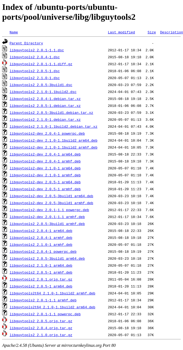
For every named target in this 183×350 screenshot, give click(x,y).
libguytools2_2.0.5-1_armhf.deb (41, 272)
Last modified (121, 32)
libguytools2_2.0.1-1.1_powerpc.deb (45, 314)
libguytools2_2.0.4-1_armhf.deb (41, 237)
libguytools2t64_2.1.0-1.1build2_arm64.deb (52, 307)
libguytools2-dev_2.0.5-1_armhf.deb (45, 188)
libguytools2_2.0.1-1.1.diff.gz (41, 63)
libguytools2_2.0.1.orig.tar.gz (41, 279)
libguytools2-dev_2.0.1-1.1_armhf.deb (47, 216)
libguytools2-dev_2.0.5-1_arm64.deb (45, 182)
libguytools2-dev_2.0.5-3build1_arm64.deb (51, 195)
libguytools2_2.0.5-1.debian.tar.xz (45, 105)
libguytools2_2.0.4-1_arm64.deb (41, 230)
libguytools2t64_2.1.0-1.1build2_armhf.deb (52, 293)
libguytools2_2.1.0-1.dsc (35, 77)
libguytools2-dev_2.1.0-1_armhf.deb (45, 175)
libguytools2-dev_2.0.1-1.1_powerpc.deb (49, 209)
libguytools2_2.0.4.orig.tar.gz (41, 327)
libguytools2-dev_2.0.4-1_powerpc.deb (47, 133)
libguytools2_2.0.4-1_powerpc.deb (43, 251)
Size (152, 32)
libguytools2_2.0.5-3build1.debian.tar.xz (51, 112)
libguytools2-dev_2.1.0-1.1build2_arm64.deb (54, 140)
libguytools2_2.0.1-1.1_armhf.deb (43, 300)
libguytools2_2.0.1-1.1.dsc (37, 50)
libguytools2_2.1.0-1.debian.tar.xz (45, 119)
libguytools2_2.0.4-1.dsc (35, 57)
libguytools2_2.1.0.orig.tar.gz (41, 334)
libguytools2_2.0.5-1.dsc (35, 70)
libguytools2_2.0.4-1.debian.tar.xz (45, 98)
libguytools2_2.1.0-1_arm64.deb (41, 265)
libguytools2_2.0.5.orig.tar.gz (41, 320)
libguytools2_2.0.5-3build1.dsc (41, 84)
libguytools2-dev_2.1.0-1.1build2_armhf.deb (54, 147)
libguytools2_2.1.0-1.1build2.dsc (43, 91)
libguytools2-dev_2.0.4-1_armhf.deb (45, 161)
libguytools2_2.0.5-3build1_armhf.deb (47, 223)
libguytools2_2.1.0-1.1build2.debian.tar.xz (54, 126)
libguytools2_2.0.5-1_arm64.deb (41, 286)
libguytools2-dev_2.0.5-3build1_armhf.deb (51, 202)
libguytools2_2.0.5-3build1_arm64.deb (47, 258)
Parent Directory (26, 43)
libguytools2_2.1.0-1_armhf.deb (41, 244)
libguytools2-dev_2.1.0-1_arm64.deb (45, 168)
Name (14, 32)
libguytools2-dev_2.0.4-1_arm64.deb (45, 154)
